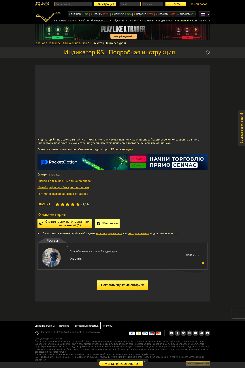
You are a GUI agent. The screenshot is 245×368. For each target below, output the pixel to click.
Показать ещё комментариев (122, 285)
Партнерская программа (86, 326)
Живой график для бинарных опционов (63, 187)
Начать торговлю (121, 363)
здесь (129, 149)
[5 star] (78, 204)
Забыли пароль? (199, 4)
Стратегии (148, 20)
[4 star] (73, 204)
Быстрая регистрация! (242, 128)
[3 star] (67, 204)
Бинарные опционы (65, 20)
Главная (40, 43)
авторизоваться (138, 233)
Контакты (107, 326)
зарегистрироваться (109, 233)
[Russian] (204, 14)
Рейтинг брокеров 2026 (95, 20)
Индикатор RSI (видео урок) (108, 43)
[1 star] (57, 204)
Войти (176, 4)
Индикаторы (165, 20)
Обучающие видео (75, 43)
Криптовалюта (201, 20)
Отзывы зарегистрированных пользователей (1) (64, 223)
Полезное (183, 20)
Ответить (76, 258)
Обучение (118, 20)
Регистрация (104, 4)
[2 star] (62, 204)
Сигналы (133, 20)
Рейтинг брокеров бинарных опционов (62, 193)
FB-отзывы (107, 223)
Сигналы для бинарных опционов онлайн (64, 181)
